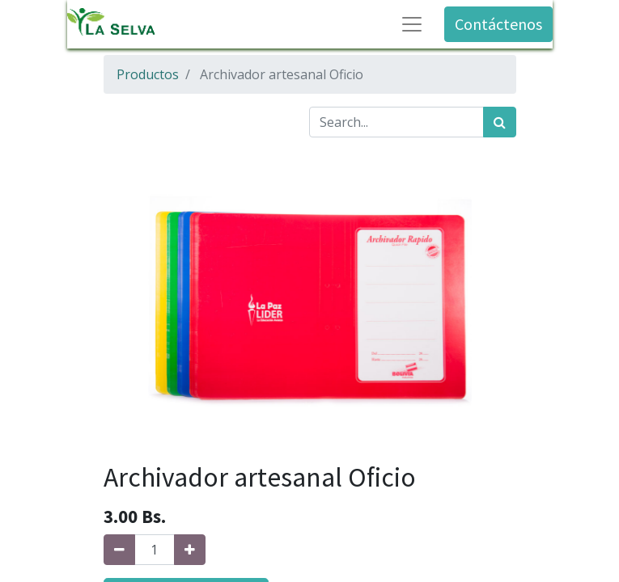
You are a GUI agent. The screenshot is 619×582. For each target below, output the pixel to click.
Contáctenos (498, 24)
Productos (148, 74)
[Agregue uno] (190, 549)
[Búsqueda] (499, 122)
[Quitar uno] (119, 549)
